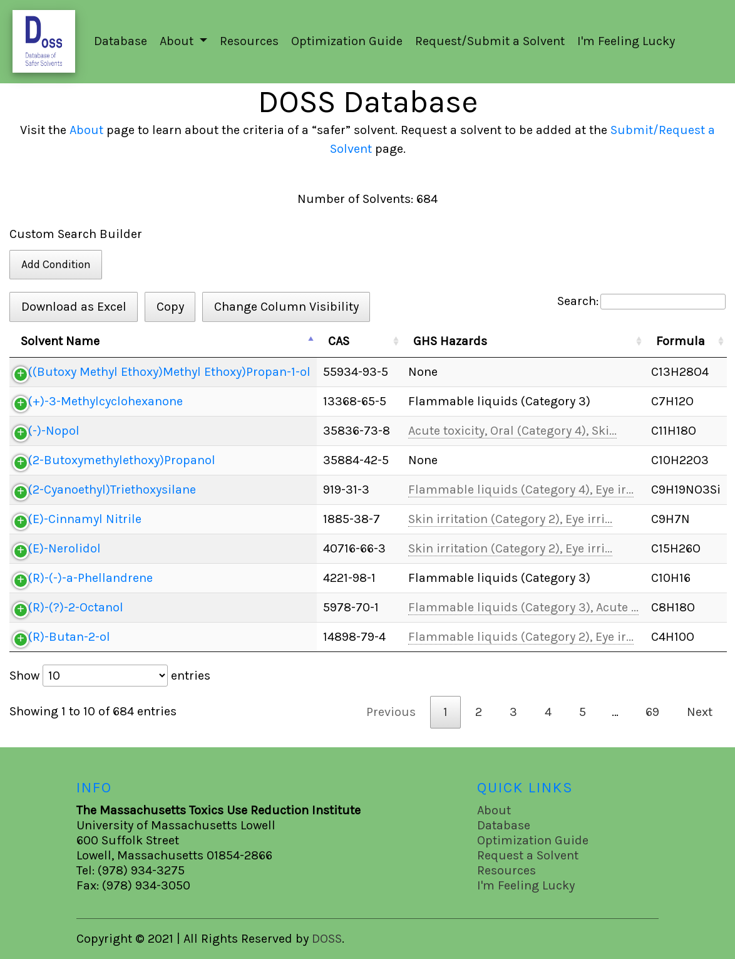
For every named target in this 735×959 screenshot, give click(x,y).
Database (120, 41)
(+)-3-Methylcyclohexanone (105, 401)
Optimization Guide (347, 41)
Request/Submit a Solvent (490, 41)
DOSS (327, 938)
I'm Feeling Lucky (626, 41)
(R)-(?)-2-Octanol (75, 607)
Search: (641, 301)
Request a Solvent (527, 855)
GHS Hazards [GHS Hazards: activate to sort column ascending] (450, 341)
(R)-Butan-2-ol (69, 637)
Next (699, 712)
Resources (249, 41)
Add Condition (56, 264)
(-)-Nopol (54, 430)
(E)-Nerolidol (64, 548)
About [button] (178, 41)
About (86, 130)
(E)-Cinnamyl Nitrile (84, 519)
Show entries (109, 676)
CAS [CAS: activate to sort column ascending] (338, 341)
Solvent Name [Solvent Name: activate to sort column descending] (60, 341)
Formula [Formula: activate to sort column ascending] (680, 341)
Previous (391, 712)
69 (652, 712)
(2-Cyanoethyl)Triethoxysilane (112, 489)
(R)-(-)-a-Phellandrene (90, 578)
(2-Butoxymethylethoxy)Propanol (121, 460)
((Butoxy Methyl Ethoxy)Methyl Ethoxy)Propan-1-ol (169, 372)
